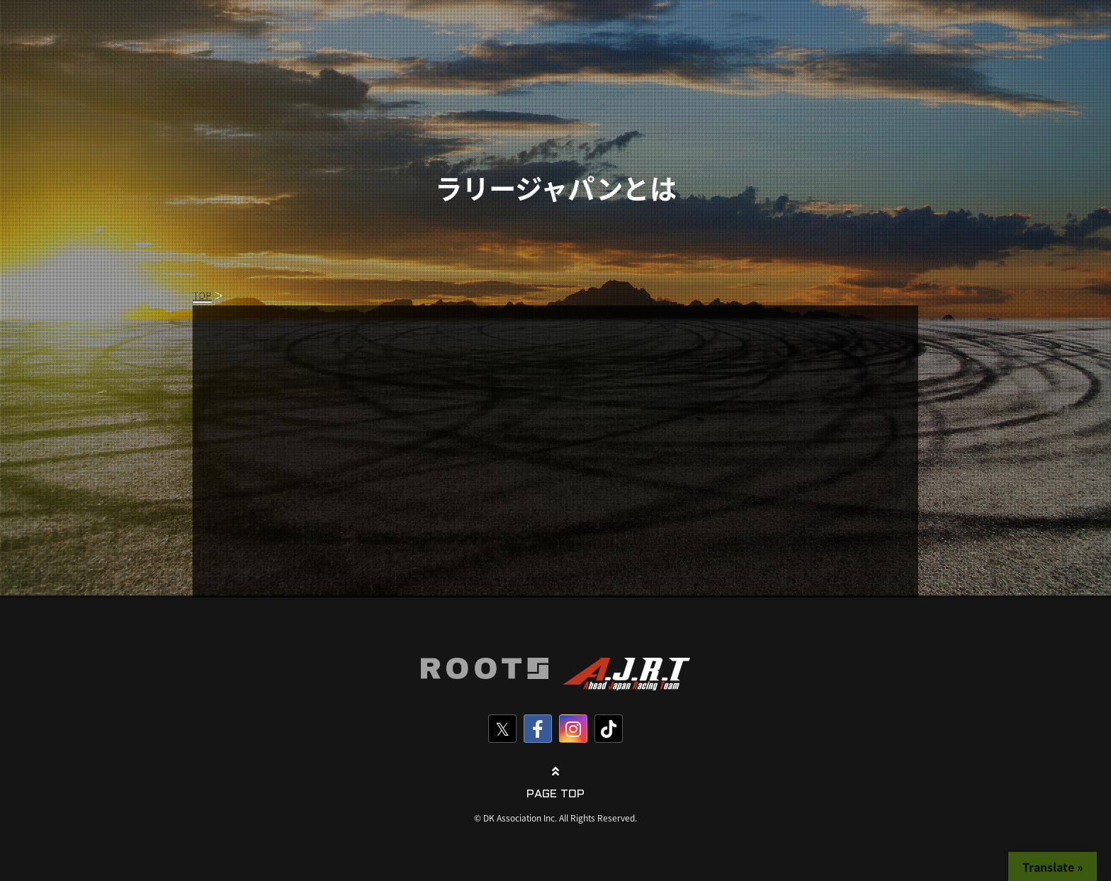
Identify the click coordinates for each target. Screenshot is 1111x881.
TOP (202, 295)
